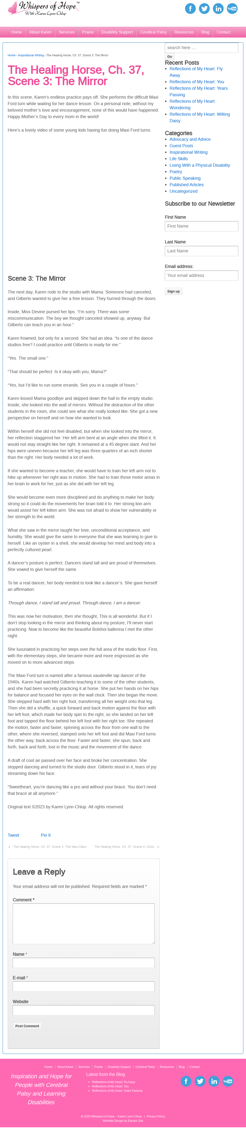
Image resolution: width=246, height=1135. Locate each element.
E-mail (19, 985)
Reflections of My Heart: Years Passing (117, 1098)
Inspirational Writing (31, 55)
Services (67, 32)
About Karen (40, 32)
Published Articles (187, 185)
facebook (190, 8)
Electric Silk (135, 1128)
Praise (88, 32)
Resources (184, 32)
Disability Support (117, 32)
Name (18, 962)
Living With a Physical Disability (200, 165)
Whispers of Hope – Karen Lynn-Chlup (116, 1124)
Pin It (46, 835)
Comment (23, 900)
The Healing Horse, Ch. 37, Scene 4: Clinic (124, 847)
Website (20, 1009)
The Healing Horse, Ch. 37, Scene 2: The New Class (49, 847)
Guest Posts (181, 146)
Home (16, 32)
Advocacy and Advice (190, 139)
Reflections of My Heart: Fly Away (113, 1090)
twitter (204, 8)
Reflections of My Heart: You (197, 82)
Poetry (176, 172)
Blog (205, 32)
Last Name (175, 242)
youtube (232, 8)
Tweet (13, 835)
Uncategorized (183, 191)
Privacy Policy (156, 1124)
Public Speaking (185, 178)
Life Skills (179, 159)
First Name (175, 217)
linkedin (218, 8)
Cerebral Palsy (153, 32)
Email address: (179, 266)
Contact (224, 32)
